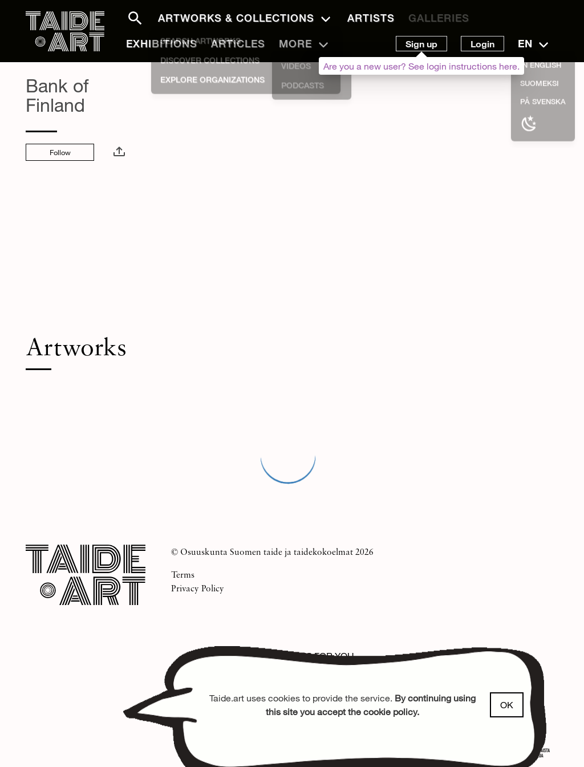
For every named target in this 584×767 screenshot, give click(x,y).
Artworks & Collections (236, 17)
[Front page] (65, 33)
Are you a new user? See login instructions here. (421, 65)
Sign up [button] (421, 43)
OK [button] (506, 704)
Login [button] (482, 43)
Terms (182, 574)
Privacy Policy (197, 588)
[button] (128, 18)
